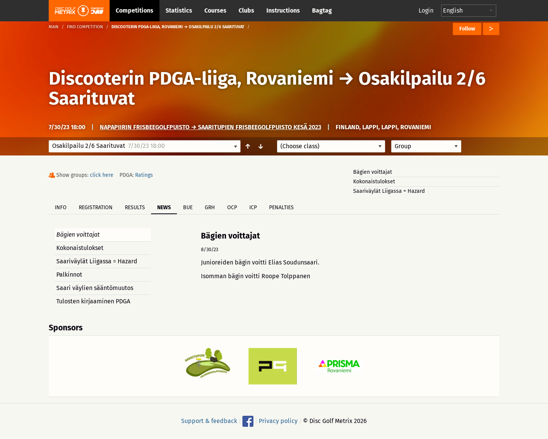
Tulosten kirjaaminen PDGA (93, 301)
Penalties (281, 207)
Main (54, 26)
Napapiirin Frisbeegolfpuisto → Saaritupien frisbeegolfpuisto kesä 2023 (210, 127)
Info (61, 207)
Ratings (144, 175)
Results (135, 207)
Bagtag (322, 10)
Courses (215, 10)
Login (426, 10)
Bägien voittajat (372, 172)
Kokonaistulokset (374, 181)
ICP (253, 207)
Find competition (85, 26)
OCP (232, 207)
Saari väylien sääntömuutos (94, 288)
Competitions (134, 10)
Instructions (283, 10)
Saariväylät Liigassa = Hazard (389, 191)
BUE (188, 207)
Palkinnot (69, 274)
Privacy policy (278, 421)
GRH (210, 207)
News (164, 207)
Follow (467, 29)
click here (101, 175)
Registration (96, 207)
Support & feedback (209, 421)
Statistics (179, 10)
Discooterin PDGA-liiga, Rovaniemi (191, 78)
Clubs (246, 10)
